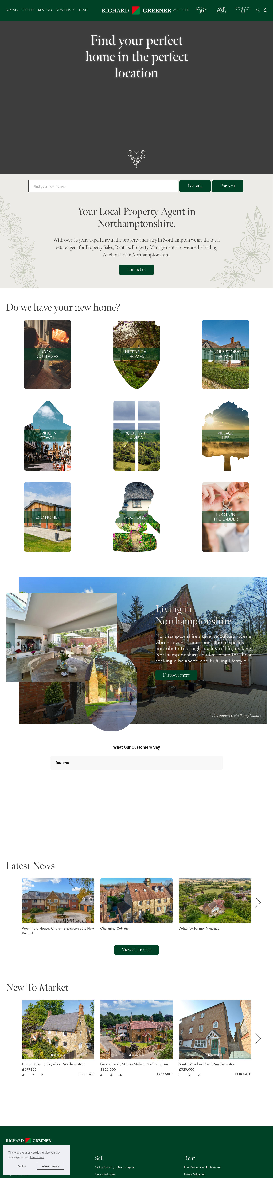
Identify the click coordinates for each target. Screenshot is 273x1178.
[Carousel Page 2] (55, 1055)
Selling (28, 10)
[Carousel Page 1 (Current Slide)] (52, 1055)
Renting (45, 10)
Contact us (243, 10)
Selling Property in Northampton (115, 1167)
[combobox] (103, 186)
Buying (12, 10)
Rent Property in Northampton (202, 1167)
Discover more (176, 675)
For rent (227, 186)
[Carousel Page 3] (58, 1055)
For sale (195, 186)
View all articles (136, 950)
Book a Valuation (105, 1174)
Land (83, 10)
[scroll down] (136, 159)
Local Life (201, 10)
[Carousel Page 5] (64, 1055)
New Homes (65, 10)
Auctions (181, 10)
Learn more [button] (37, 1157)
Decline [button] (22, 1166)
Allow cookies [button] (50, 1166)
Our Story (221, 10)
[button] (61, 907)
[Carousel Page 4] (61, 1055)
